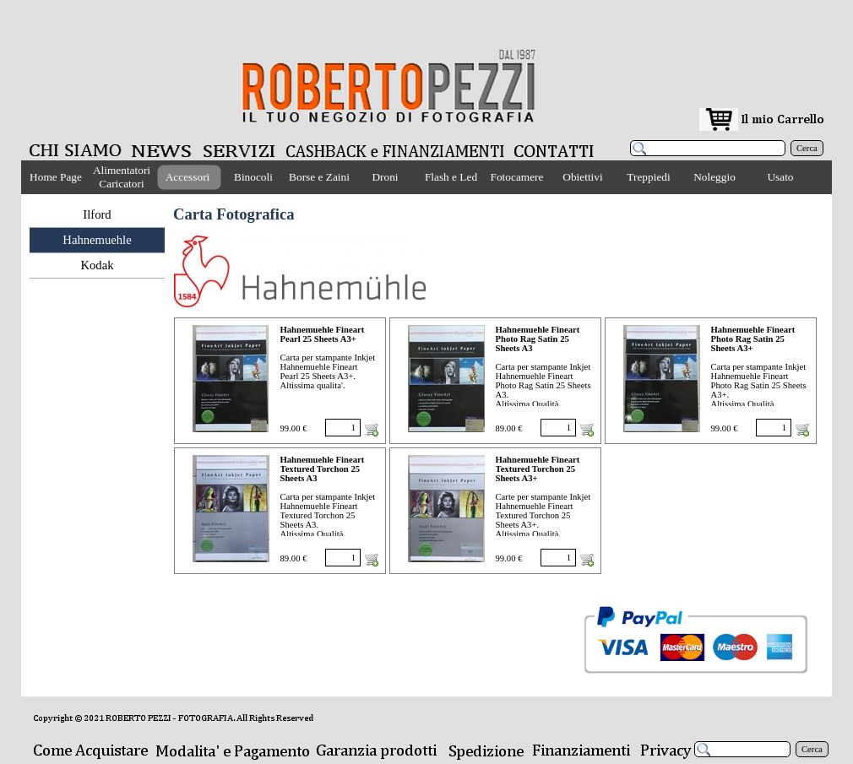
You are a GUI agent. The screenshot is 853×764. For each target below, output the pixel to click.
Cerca (807, 148)
